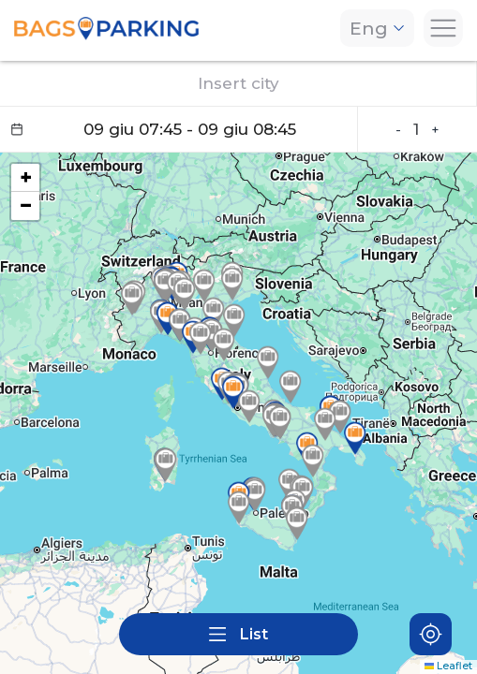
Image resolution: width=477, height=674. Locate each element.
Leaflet (449, 666)
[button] (325, 424)
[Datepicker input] (178, 129)
